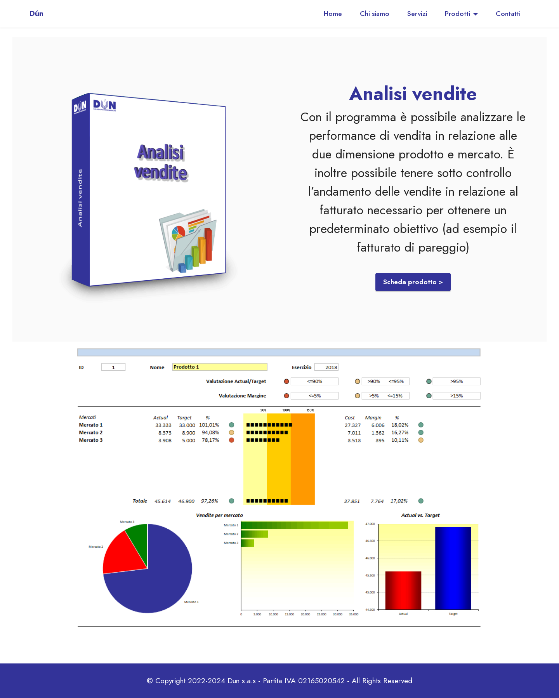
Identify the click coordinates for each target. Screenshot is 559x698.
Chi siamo (374, 14)
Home (333, 14)
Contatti (508, 14)
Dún (36, 13)
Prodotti (457, 14)
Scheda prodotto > (413, 282)
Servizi (417, 14)
